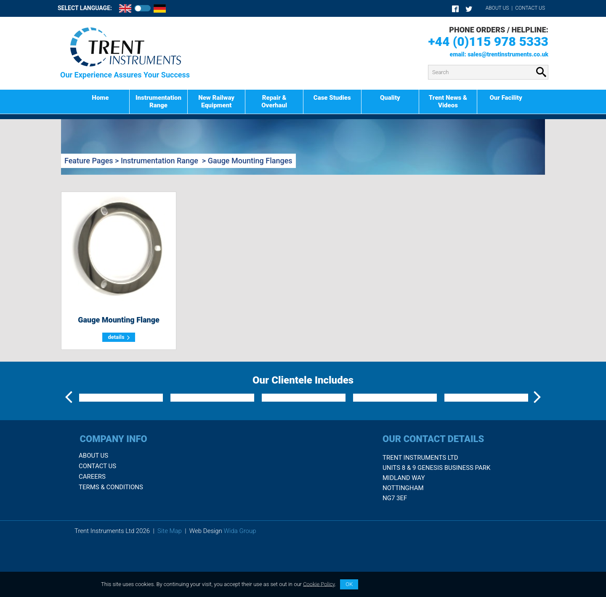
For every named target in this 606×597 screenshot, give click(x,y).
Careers (92, 532)
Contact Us (530, 8)
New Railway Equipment (216, 101)
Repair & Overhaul (274, 101)
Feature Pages (88, 160)
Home (100, 97)
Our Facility (505, 97)
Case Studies (332, 97)
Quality (390, 97)
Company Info (113, 493)
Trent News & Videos (448, 101)
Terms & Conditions (111, 542)
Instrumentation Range (158, 101)
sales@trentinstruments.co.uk (508, 54)
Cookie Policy (319, 584)
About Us (497, 8)
